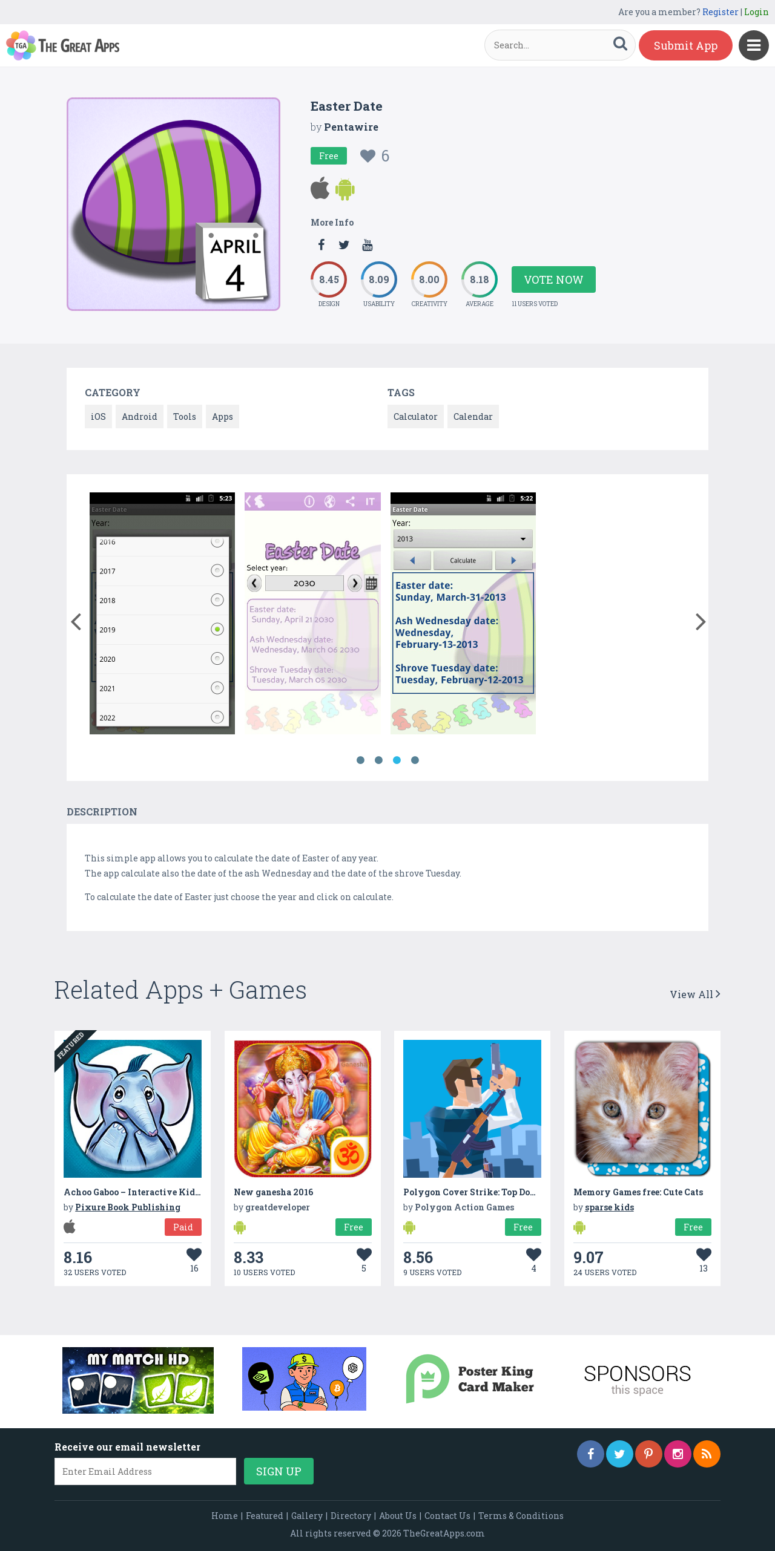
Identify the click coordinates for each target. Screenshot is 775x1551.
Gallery (307, 1515)
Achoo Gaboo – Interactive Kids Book (143, 1192)
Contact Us (447, 1515)
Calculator (416, 416)
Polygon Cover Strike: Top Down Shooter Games (506, 1192)
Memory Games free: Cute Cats (638, 1192)
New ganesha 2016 (273, 1192)
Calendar (473, 416)
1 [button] (360, 760)
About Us (398, 1515)
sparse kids (609, 1207)
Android (139, 416)
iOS (98, 416)
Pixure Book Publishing (127, 1207)
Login (756, 12)
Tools (184, 416)
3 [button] (397, 760)
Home (224, 1515)
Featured (264, 1515)
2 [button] (378, 760)
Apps (222, 416)
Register (720, 12)
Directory (351, 1515)
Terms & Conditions (521, 1515)
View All (695, 994)
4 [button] (415, 760)
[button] (75, 619)
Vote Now (554, 279)
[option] (162, 615)
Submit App (685, 45)
